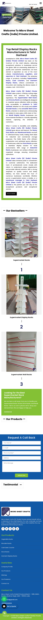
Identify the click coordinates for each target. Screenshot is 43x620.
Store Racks (5, 552)
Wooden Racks (6, 543)
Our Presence (5, 579)
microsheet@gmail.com (9, 600)
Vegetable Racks (7, 539)
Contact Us (8, 412)
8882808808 (20, 87)
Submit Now (21, 475)
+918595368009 (6, 603)
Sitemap (4, 575)
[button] (3, 15)
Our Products (5, 571)
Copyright (6, 616)
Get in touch (33, 4)
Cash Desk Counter (7, 548)
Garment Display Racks (9, 556)
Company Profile (7, 567)
